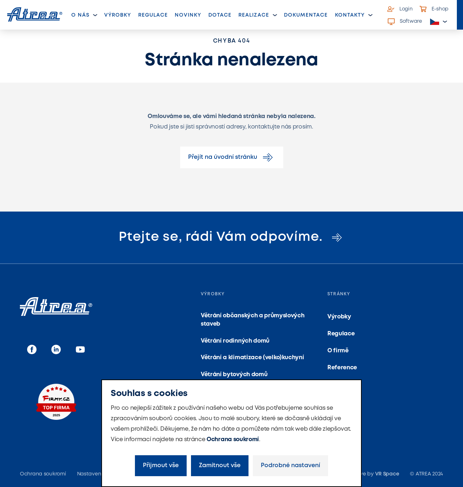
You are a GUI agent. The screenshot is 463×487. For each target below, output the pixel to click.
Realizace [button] (253, 15)
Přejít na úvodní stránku (231, 157)
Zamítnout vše (220, 465)
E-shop (434, 9)
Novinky (188, 15)
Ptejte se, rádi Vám (231, 237)
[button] (438, 22)
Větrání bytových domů (234, 374)
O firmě (338, 350)
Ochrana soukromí (233, 439)
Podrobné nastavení (290, 465)
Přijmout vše (161, 465)
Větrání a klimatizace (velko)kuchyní (252, 357)
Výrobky (117, 15)
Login (400, 9)
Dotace (220, 15)
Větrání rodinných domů (235, 341)
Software (405, 21)
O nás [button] (80, 15)
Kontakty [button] (350, 15)
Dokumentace (306, 15)
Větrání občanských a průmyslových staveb (252, 319)
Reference (342, 367)
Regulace (153, 15)
